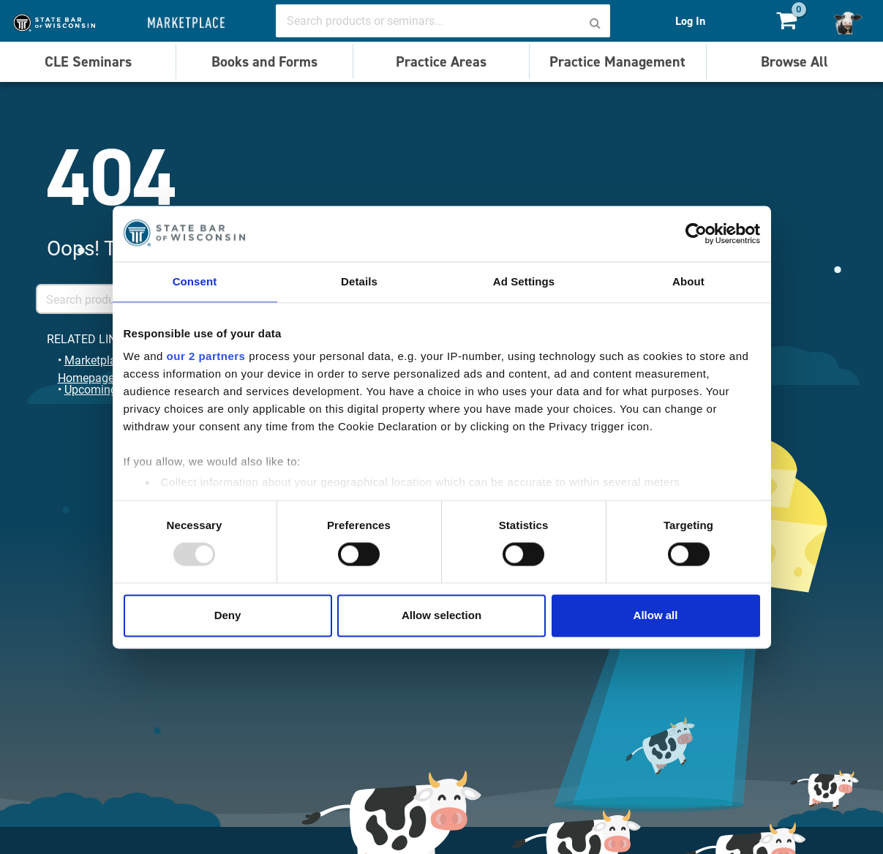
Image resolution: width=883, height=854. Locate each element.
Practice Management (617, 61)
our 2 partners (206, 356)
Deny (227, 615)
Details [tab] (359, 281)
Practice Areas (441, 61)
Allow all (656, 615)
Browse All (794, 61)
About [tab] (688, 281)
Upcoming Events (109, 389)
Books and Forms (264, 61)
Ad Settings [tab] (524, 281)
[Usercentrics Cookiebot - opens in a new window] (696, 233)
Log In (690, 21)
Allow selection (441, 615)
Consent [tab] (195, 281)
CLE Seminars (88, 61)
